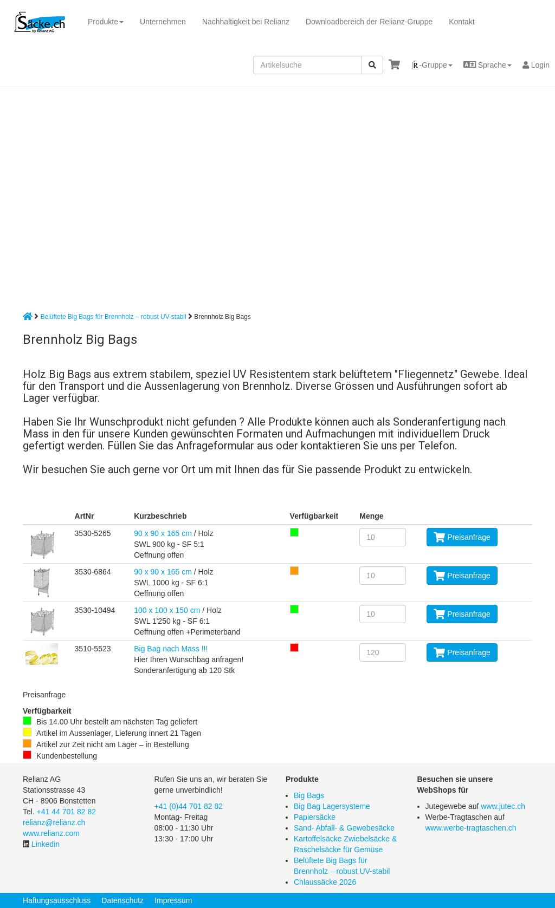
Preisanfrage (462, 537)
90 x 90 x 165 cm (163, 533)
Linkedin (45, 844)
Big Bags (309, 795)
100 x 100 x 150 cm (167, 610)
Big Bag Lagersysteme (332, 806)
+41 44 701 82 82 (66, 811)
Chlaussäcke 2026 (325, 882)
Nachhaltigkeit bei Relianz (245, 21)
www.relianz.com (51, 833)
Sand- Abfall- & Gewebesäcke (344, 828)
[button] (431, 65)
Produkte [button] (106, 21)
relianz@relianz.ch (54, 822)
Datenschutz (122, 900)
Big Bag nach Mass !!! (171, 648)
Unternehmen (163, 21)
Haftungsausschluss (57, 900)
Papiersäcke (314, 817)
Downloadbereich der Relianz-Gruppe (369, 21)
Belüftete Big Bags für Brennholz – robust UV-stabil (113, 317)
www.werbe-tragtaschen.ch (471, 828)
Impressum (173, 900)
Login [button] (536, 65)
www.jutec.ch (503, 806)
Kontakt (461, 21)
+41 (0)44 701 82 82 (188, 806)
